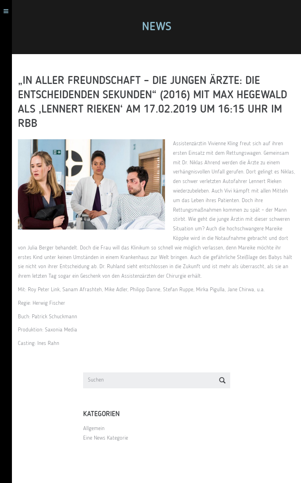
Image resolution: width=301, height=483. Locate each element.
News (156, 27)
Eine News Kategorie (105, 438)
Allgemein (94, 428)
